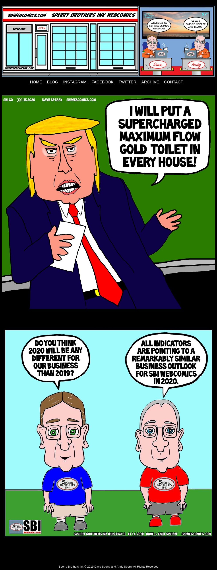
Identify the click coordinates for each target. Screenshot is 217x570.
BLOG (53, 82)
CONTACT (173, 82)
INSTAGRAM (75, 82)
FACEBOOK (103, 82)
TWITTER (127, 82)
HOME (36, 82)
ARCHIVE (150, 82)
